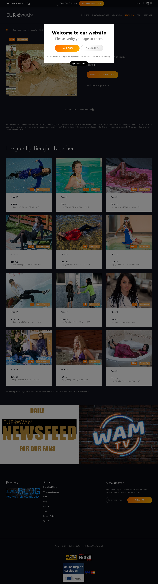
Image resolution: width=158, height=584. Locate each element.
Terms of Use (89, 56)
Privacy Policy (104, 56)
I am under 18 (92, 48)
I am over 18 (67, 48)
